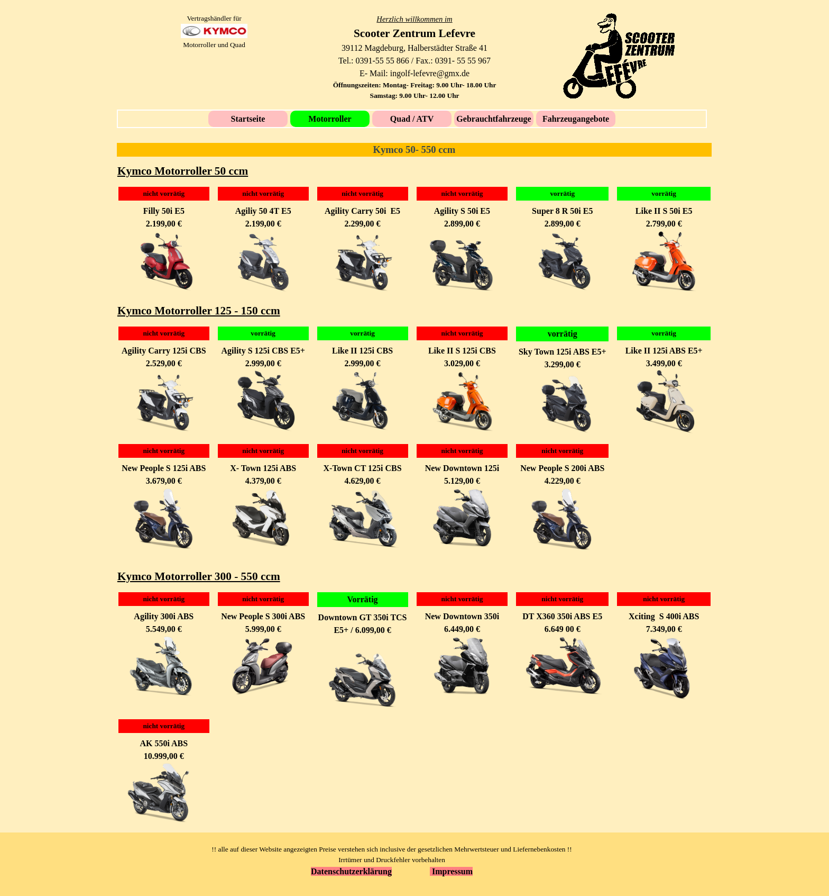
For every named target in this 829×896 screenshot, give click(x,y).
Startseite (248, 118)
